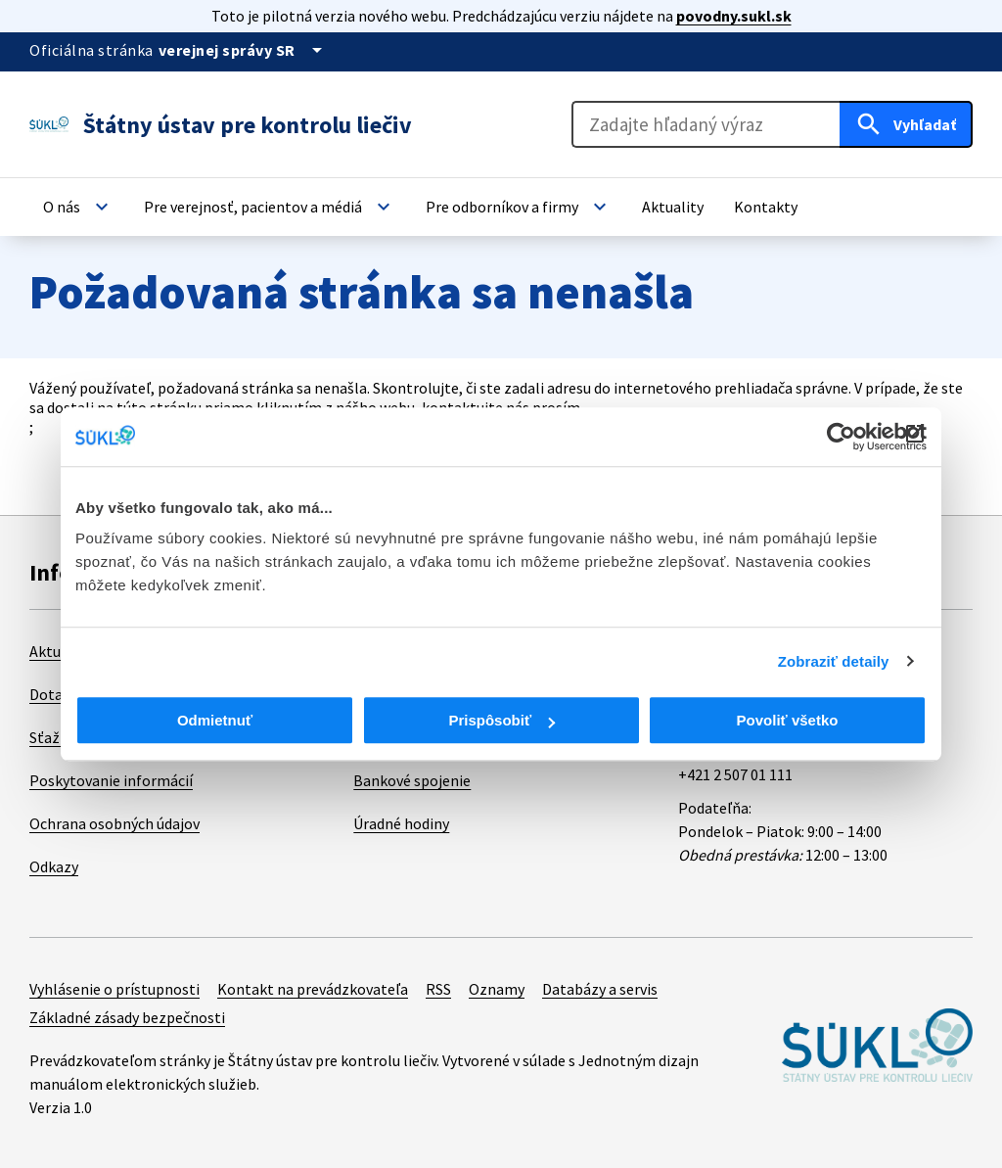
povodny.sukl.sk (734, 15)
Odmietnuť (214, 720)
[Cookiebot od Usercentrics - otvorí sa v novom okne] (841, 436)
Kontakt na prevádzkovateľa (312, 989)
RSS (438, 989)
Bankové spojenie (412, 780)
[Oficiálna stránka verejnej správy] (244, 50)
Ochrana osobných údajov (114, 823)
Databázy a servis (600, 989)
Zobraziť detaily (833, 661)
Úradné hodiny (401, 823)
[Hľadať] (906, 124)
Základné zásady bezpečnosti (127, 1017)
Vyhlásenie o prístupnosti (114, 989)
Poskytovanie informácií (111, 780)
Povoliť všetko (788, 720)
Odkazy (53, 866)
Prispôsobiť (501, 720)
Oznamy (496, 989)
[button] (78, 206)
